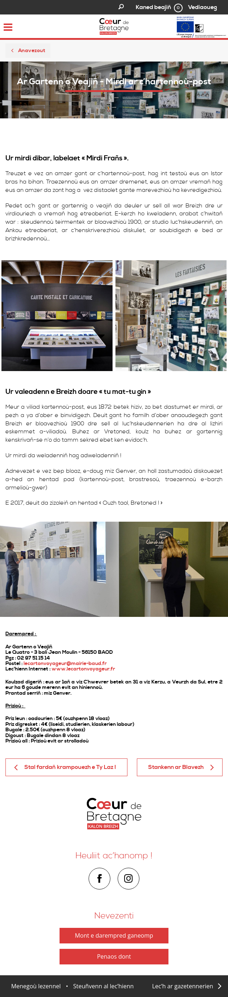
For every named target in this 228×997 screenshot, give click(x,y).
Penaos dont (114, 956)
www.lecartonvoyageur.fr (83, 669)
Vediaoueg (202, 7)
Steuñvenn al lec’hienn (103, 986)
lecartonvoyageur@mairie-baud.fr (65, 663)
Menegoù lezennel (36, 986)
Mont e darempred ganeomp (114, 935)
